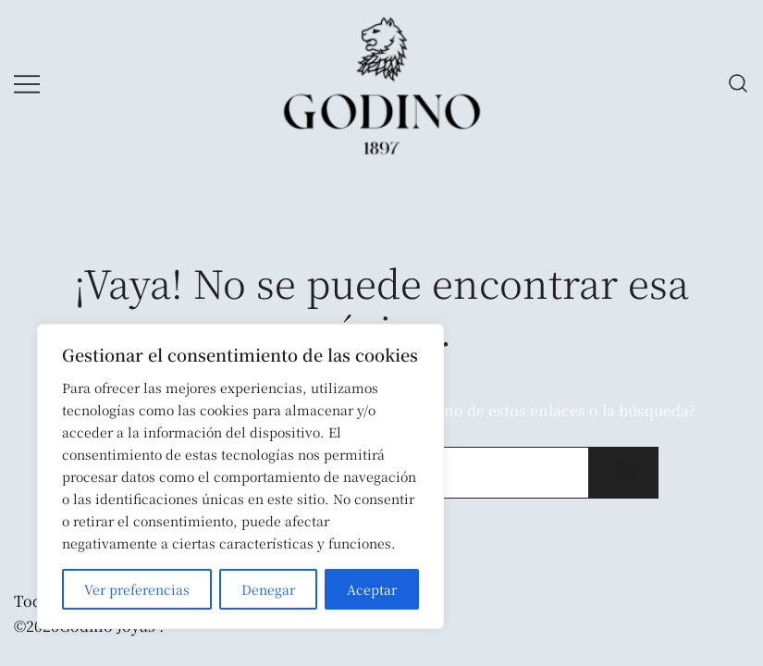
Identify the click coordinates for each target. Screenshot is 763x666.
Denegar (268, 589)
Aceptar (372, 589)
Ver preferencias (137, 589)
